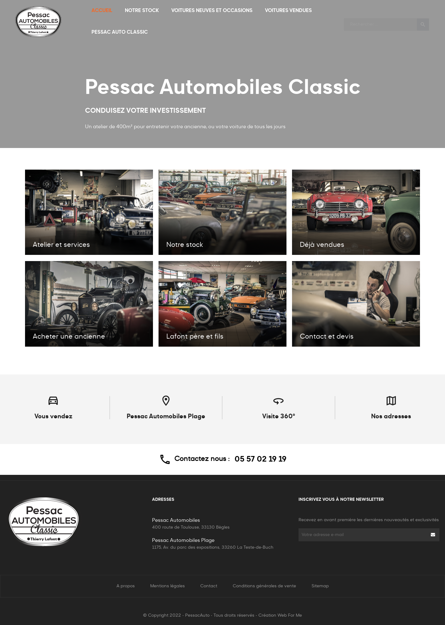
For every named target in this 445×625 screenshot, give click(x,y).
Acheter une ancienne (69, 336)
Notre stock (184, 245)
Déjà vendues (322, 245)
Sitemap (320, 586)
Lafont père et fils (194, 336)
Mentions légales (167, 586)
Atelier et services (61, 245)
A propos (126, 586)
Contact (208, 586)
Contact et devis (327, 336)
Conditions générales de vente (264, 586)
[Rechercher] (386, 22)
